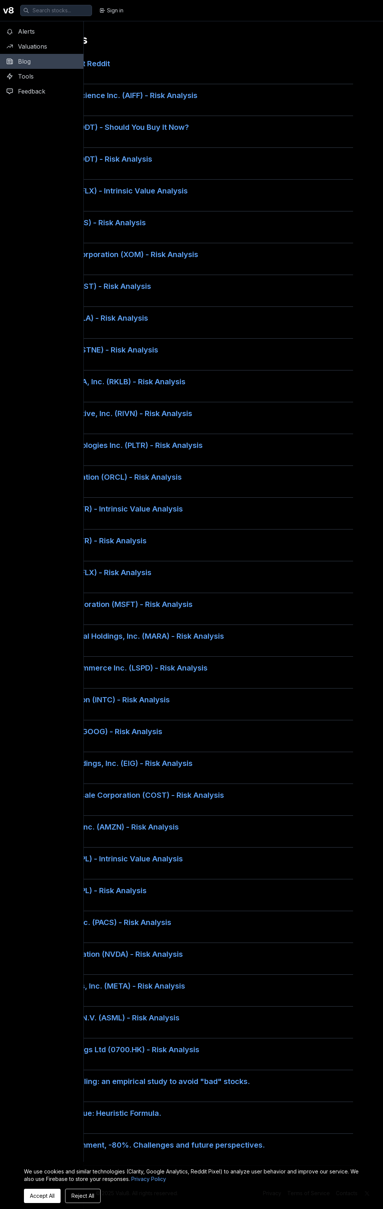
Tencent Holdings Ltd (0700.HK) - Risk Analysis (114, 1049)
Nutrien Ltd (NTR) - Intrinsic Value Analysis (106, 508)
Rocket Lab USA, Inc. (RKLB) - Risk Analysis (108, 381)
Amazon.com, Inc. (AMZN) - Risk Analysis (104, 826)
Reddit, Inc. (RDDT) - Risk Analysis (91, 159)
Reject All (82, 1196)
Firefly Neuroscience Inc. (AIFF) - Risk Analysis (113, 95)
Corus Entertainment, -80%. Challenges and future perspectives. (147, 1145)
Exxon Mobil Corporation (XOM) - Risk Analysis (114, 254)
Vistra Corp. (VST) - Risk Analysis (90, 286)
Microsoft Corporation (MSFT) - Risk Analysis (111, 604)
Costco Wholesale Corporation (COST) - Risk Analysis (127, 795)
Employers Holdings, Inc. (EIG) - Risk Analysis (111, 763)
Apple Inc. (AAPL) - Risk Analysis (88, 890)
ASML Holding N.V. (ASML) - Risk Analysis (105, 1017)
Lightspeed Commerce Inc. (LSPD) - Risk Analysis (119, 667)
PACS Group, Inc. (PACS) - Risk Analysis (100, 922)
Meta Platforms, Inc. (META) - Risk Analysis (107, 985)
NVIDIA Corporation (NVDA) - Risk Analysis (106, 954)
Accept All (42, 1196)
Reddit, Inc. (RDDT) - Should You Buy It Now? (109, 127)
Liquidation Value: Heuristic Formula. (95, 1113)
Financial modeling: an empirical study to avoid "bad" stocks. (140, 1081)
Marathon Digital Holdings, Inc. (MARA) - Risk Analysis (127, 636)
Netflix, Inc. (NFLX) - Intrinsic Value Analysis (109, 190)
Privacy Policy (148, 1179)
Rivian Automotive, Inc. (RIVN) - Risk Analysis (111, 413)
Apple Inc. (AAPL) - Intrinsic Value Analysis (106, 858)
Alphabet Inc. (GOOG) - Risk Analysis (96, 731)
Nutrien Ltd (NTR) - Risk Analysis (88, 540)
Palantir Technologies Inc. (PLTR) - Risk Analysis (116, 445)
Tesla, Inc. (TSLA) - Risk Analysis (89, 318)
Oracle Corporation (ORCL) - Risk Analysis (106, 477)
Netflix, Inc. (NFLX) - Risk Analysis (90, 572)
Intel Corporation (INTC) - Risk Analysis (100, 699)
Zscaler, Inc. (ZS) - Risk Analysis (88, 222)
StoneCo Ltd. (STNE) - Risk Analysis (94, 349)
